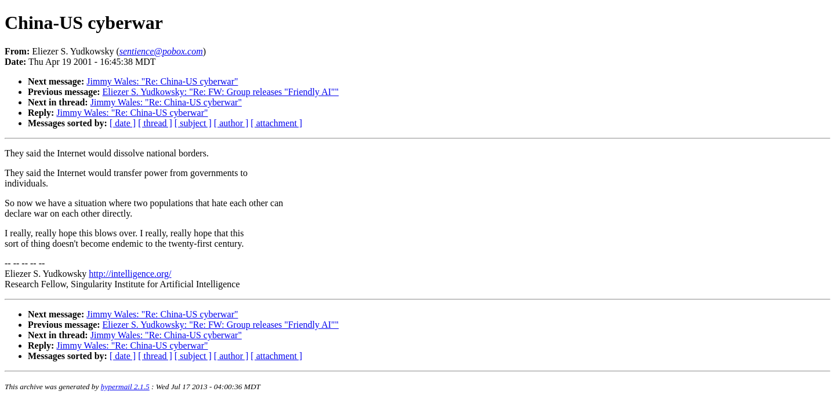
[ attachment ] (276, 123)
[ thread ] (155, 123)
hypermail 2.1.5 (125, 386)
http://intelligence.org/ (130, 274)
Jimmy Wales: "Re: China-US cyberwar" (162, 81)
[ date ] (123, 123)
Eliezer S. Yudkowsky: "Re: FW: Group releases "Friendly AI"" (221, 92)
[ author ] (231, 123)
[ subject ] (193, 123)
